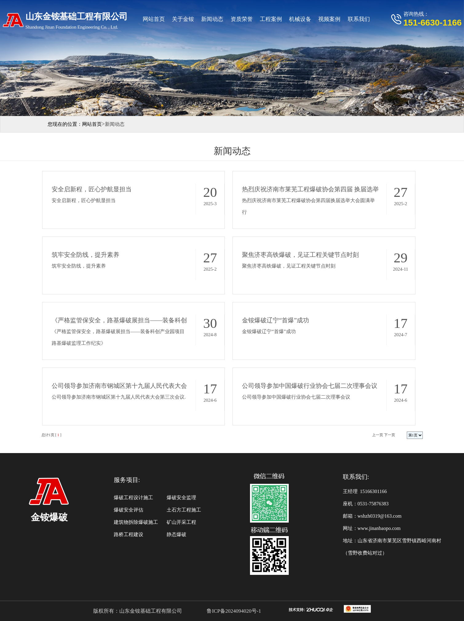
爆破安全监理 (181, 497)
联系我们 (359, 19)
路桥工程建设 (128, 534)
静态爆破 (176, 534)
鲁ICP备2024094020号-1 (233, 611)
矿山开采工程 (181, 522)
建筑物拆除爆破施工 (136, 522)
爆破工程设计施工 (133, 497)
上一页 (377, 435)
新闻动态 (212, 19)
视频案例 (329, 19)
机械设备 (300, 19)
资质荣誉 (242, 19)
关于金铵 (183, 19)
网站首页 (154, 19)
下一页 (389, 435)
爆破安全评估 (128, 509)
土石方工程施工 (184, 509)
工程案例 (271, 19)
